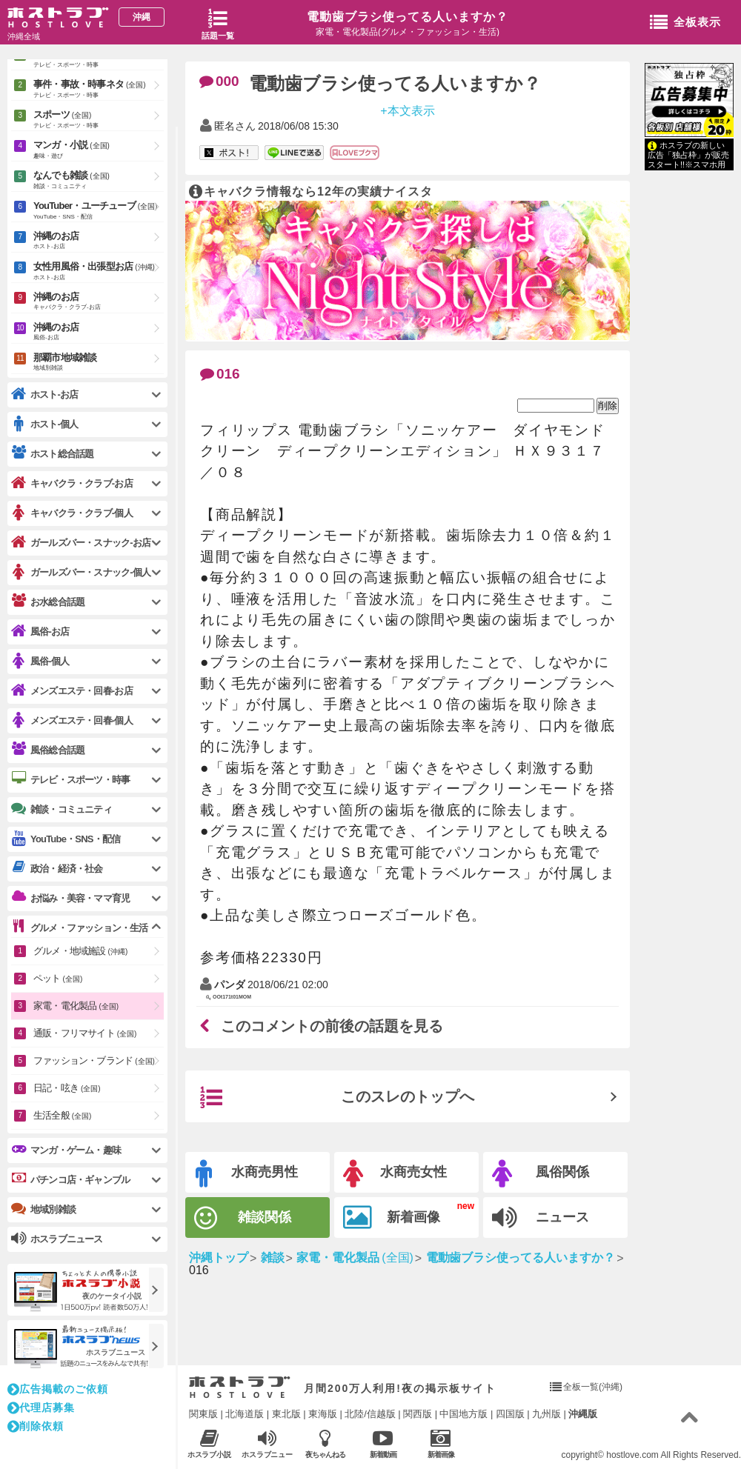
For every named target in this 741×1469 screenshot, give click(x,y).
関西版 (417, 1413)
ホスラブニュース (267, 1443)
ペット (57, 978)
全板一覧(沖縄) (592, 1387)
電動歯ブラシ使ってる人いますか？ (407, 16)
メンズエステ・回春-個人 (72, 720)
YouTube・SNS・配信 (65, 839)
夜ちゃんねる (325, 1443)
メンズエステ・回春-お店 (72, 690)
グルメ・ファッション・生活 (79, 927)
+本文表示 (407, 110)
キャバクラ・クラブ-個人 (72, 513)
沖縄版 (582, 1413)
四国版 (510, 1413)
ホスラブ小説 (209, 1443)
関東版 (203, 1413)
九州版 (546, 1413)
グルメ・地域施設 (80, 950)
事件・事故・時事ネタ (98, 90)
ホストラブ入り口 (239, 1387)
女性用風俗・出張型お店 (98, 272)
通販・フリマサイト (84, 1033)
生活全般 (62, 1115)
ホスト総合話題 (52, 453)
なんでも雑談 (98, 181)
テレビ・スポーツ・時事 (70, 779)
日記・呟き (67, 1087)
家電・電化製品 (76, 1005)
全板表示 (685, 23)
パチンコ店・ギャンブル (70, 1179)
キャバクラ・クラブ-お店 (72, 483)
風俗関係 (540, 1174)
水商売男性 (247, 1174)
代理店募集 (41, 1407)
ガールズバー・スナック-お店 (80, 542)
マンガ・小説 (98, 150)
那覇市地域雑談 (98, 362)
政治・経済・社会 (57, 868)
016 (220, 374)
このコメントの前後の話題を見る (321, 1026)
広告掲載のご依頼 (57, 1389)
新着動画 (383, 1443)
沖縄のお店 (98, 241)
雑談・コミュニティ (61, 809)
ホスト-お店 (45, 394)
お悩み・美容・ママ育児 (70, 898)
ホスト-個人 (45, 424)
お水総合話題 (47, 601)
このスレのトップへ (337, 1098)
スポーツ (98, 120)
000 (219, 81)
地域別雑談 (43, 1209)
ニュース (540, 1218)
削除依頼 (35, 1426)
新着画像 (391, 1218)
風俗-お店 (40, 631)
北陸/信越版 (370, 1413)
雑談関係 (242, 1218)
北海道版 (244, 1413)
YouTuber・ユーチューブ (98, 211)
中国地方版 (463, 1413)
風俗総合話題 (47, 750)
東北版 (286, 1413)
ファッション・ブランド (94, 1060)
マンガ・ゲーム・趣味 (66, 1150)
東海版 (322, 1413)
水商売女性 (395, 1174)
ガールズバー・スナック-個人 (80, 572)
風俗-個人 (40, 661)
